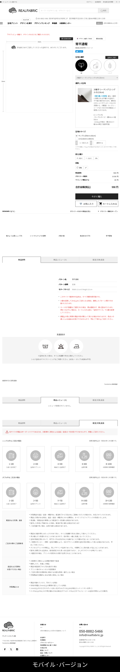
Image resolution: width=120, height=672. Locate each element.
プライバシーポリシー (47, 642)
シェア (79, 51)
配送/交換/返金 (98, 259)
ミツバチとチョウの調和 (38, 236)
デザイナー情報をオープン (109, 211)
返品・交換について (46, 653)
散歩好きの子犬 (85, 236)
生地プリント (13, 23)
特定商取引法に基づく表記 (48, 645)
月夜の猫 (61, 236)
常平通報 (109, 236)
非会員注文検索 (108, 2)
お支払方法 (43, 648)
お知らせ (99, 23)
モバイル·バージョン (60, 664)
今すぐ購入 (97, 196)
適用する (99, 143)
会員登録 (98, 2)
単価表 (54, 23)
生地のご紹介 (111, 57)
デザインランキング (42, 23)
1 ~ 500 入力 (84, 143)
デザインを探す (26, 23)
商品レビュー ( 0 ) (60, 259)
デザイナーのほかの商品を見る (80, 211)
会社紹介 (43, 637)
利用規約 (43, 640)
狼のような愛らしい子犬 (14, 236)
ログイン (89, 2)
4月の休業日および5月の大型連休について (111, 23)
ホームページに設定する (9, 2)
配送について (44, 650)
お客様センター (65, 23)
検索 (103, 10)
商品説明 (21, 259)
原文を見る (99, 39)
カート (118, 2)
